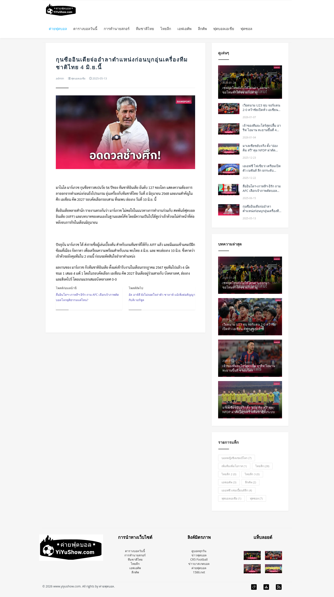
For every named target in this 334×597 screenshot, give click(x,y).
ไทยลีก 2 (229, 474)
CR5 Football (199, 559)
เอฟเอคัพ (184, 28)
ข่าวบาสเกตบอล (199, 564)
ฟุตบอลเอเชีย (223, 28)
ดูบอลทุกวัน (198, 551)
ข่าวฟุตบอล (199, 555)
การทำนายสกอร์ (117, 28)
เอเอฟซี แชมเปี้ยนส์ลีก (237, 490)
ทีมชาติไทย (145, 28)
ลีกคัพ (202, 28)
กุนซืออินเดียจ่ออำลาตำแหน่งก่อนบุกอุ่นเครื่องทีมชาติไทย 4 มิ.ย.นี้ (262, 210)
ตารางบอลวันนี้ (85, 28)
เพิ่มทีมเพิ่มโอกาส (234, 466)
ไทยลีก (165, 28)
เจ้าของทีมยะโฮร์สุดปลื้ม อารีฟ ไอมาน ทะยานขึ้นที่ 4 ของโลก (262, 129)
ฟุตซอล (246, 28)
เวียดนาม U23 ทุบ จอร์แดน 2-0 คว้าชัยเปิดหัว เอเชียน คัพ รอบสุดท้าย (261, 109)
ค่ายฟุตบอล (58, 28)
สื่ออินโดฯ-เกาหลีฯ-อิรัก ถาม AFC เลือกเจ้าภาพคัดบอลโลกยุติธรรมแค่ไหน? (262, 190)
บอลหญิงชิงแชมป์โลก (236, 458)
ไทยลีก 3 (252, 474)
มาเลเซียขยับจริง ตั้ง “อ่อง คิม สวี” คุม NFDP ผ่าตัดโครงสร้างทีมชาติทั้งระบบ (260, 150)
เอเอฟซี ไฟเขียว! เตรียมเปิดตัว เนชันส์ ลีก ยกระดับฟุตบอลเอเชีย (262, 170)
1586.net (199, 572)
